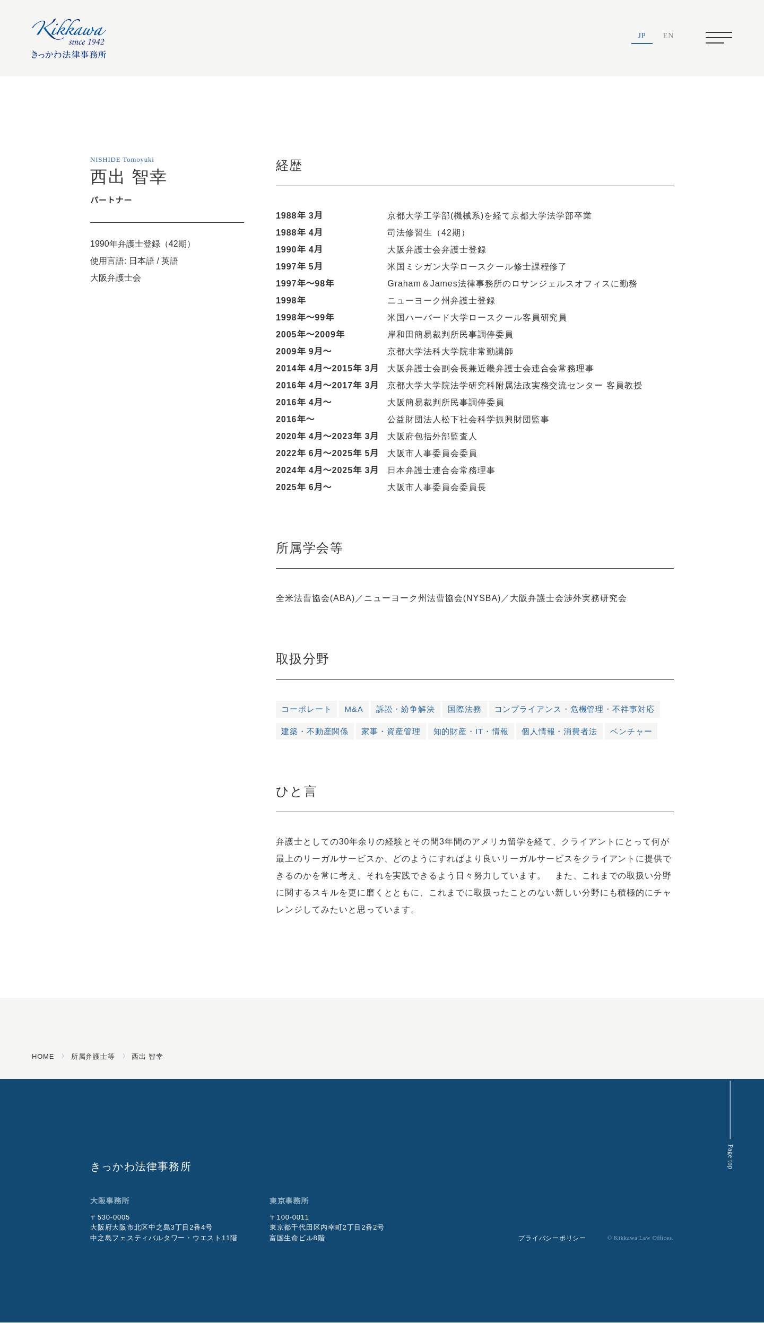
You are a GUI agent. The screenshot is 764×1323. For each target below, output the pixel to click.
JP (642, 36)
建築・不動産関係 (315, 731)
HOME (42, 1056)
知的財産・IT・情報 (471, 731)
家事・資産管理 (390, 731)
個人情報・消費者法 (560, 731)
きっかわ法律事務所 (141, 1166)
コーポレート (306, 709)
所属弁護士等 (92, 1056)
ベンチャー (632, 731)
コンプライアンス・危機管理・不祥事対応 (574, 709)
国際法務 (465, 709)
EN (668, 36)
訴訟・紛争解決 (405, 709)
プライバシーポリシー (544, 1238)
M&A (353, 709)
